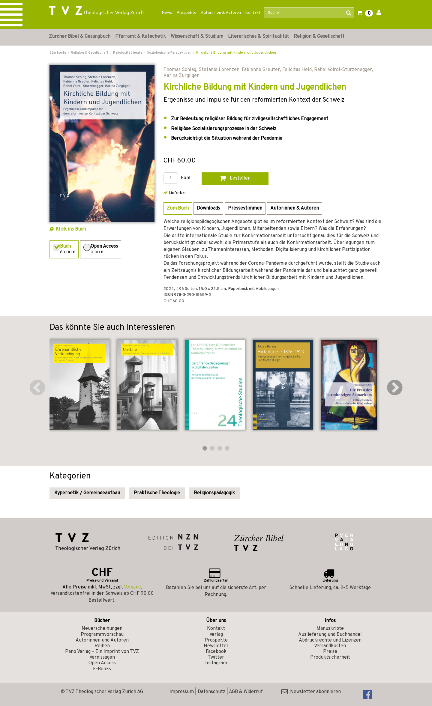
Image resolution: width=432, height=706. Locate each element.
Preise (330, 652)
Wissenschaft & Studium (197, 37)
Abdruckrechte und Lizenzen (330, 640)
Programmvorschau (102, 635)
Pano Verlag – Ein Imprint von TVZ (102, 652)
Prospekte (186, 12)
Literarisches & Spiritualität (258, 37)
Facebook (216, 652)
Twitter (216, 657)
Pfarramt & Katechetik (140, 37)
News (167, 12)
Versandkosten (330, 646)
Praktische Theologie (157, 493)
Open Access (102, 663)
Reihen (102, 646)
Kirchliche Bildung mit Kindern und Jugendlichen (236, 52)
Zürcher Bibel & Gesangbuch (79, 37)
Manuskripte (330, 629)
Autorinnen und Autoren (102, 640)
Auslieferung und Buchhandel (330, 635)
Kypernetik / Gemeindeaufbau (87, 493)
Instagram (216, 663)
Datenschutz (211, 692)
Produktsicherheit (330, 657)
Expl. (186, 178)
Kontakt (252, 12)
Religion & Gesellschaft (319, 37)
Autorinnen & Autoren (221, 12)
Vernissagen (102, 657)
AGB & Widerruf (246, 692)
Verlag (216, 635)
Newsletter (216, 646)
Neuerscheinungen (102, 629)
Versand (132, 587)
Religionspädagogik (214, 493)
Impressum (182, 692)
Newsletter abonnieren (311, 692)
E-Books (102, 669)
